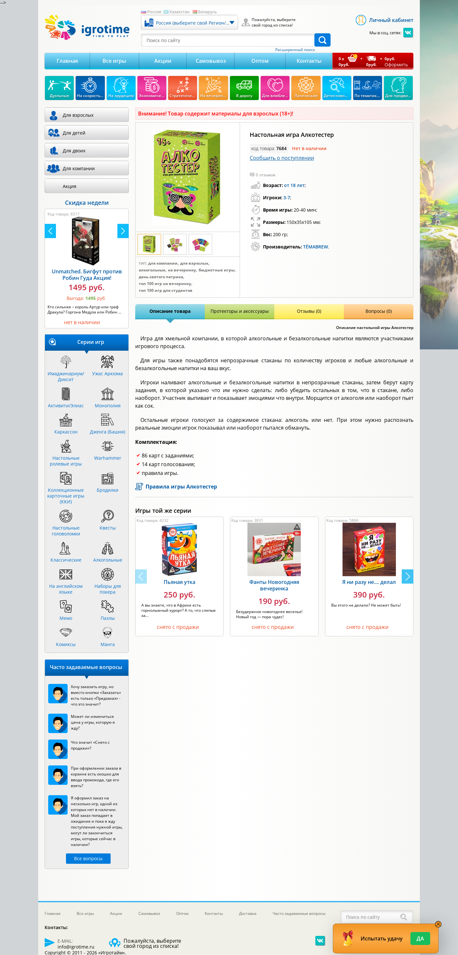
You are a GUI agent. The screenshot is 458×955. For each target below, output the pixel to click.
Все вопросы (88, 858)
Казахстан (179, 12)
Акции (162, 60)
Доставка (247, 913)
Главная (67, 60)
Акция (69, 186)
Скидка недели (87, 202)
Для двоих (74, 151)
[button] (407, 576)
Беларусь (207, 12)
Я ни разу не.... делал (369, 582)
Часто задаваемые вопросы (299, 913)
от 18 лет (294, 185)
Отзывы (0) (309, 311)
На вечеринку (182, 270)
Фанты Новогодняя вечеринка (274, 585)
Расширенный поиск (295, 50)
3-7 (286, 197)
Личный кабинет (391, 20)
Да (420, 938)
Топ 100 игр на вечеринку (165, 284)
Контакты (309, 60)
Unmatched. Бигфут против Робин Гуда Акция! (87, 274)
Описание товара (170, 311)
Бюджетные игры (216, 270)
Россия (154, 12)
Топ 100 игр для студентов (165, 290)
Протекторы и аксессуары (240, 311)
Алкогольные (152, 270)
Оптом (260, 60)
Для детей (74, 133)
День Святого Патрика (161, 277)
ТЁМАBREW (315, 247)
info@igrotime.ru (76, 947)
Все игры (114, 60)
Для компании (163, 263)
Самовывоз (211, 60)
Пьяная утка (179, 582)
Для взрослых (194, 263)
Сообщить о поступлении (282, 157)
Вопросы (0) (378, 311)
